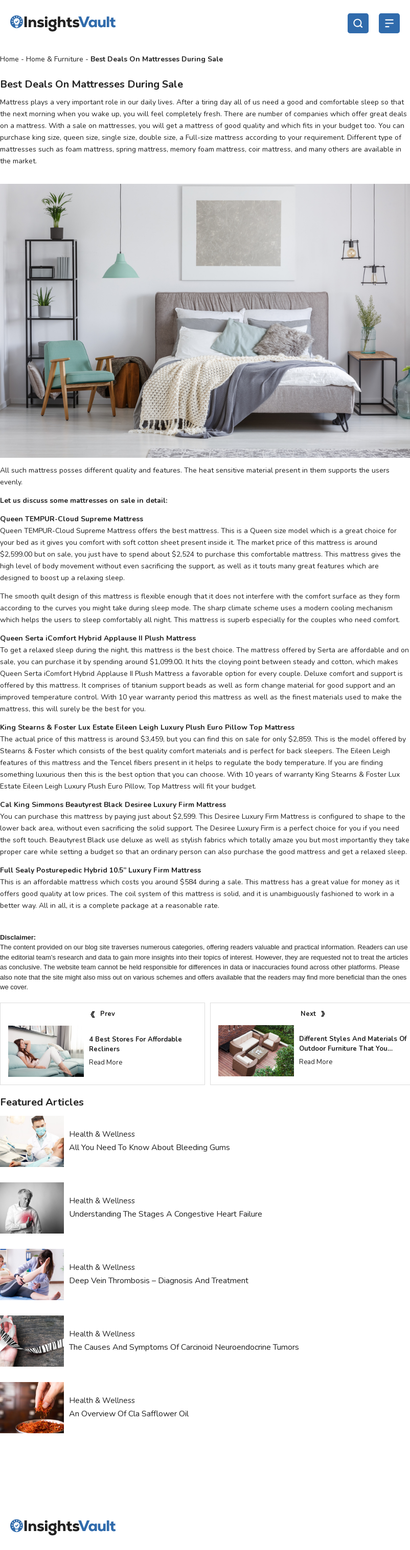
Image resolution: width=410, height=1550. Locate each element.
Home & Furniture (54, 59)
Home (9, 59)
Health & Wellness (102, 1134)
